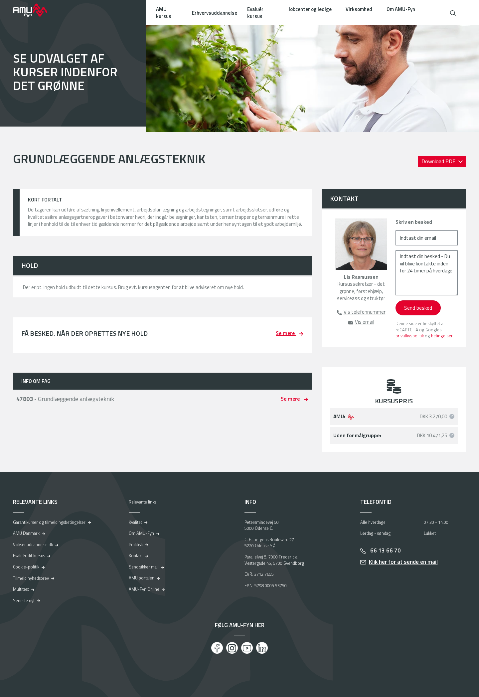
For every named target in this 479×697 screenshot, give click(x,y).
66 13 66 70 (385, 550)
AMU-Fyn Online (144, 589)
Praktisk (136, 544)
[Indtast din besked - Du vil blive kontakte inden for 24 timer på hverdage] (427, 272)
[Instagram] (232, 648)
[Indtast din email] (427, 237)
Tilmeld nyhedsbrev (31, 578)
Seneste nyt (24, 600)
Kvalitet (135, 522)
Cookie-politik (26, 566)
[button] (453, 12)
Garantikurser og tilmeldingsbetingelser (49, 522)
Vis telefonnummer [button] (365, 311)
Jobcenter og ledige (310, 9)
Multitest (21, 589)
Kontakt (136, 555)
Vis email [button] (364, 321)
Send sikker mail (144, 566)
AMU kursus (163, 12)
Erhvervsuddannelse (214, 13)
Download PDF (439, 161)
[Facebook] (217, 648)
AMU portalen (141, 577)
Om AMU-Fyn (401, 9)
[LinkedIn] (262, 648)
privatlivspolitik (410, 335)
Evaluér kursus (255, 12)
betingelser (441, 335)
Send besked (418, 308)
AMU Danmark (26, 533)
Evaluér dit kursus (29, 555)
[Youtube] (247, 648)
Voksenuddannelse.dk (33, 544)
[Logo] (34, 10)
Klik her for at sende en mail (403, 562)
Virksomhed (359, 9)
